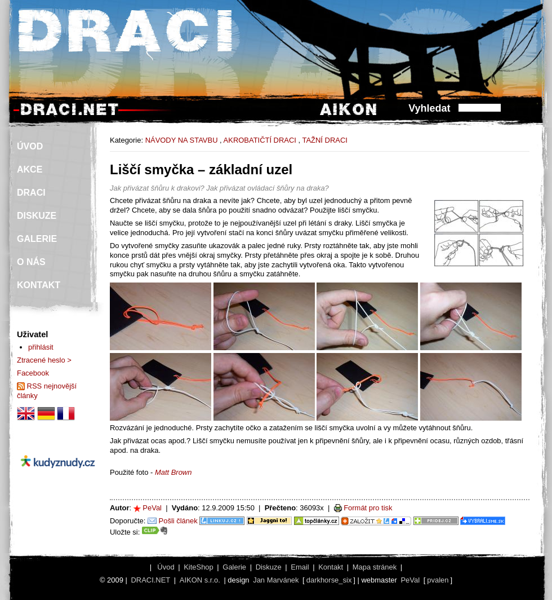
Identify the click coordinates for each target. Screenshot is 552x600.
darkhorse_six (329, 580)
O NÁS (31, 262)
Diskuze (269, 567)
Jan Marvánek (276, 580)
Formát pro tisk (368, 508)
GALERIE (37, 239)
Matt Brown (173, 472)
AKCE (29, 169)
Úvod (165, 567)
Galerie (234, 567)
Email (300, 567)
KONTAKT (38, 285)
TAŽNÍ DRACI (324, 140)
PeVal (152, 508)
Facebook (33, 373)
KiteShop (198, 567)
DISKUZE (36, 215)
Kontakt (330, 567)
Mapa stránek (375, 567)
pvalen (437, 580)
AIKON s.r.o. (200, 580)
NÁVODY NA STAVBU (181, 140)
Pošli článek (178, 521)
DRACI (31, 192)
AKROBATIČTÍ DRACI (260, 140)
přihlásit (41, 347)
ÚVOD (30, 146)
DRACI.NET (150, 580)
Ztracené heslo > (44, 360)
